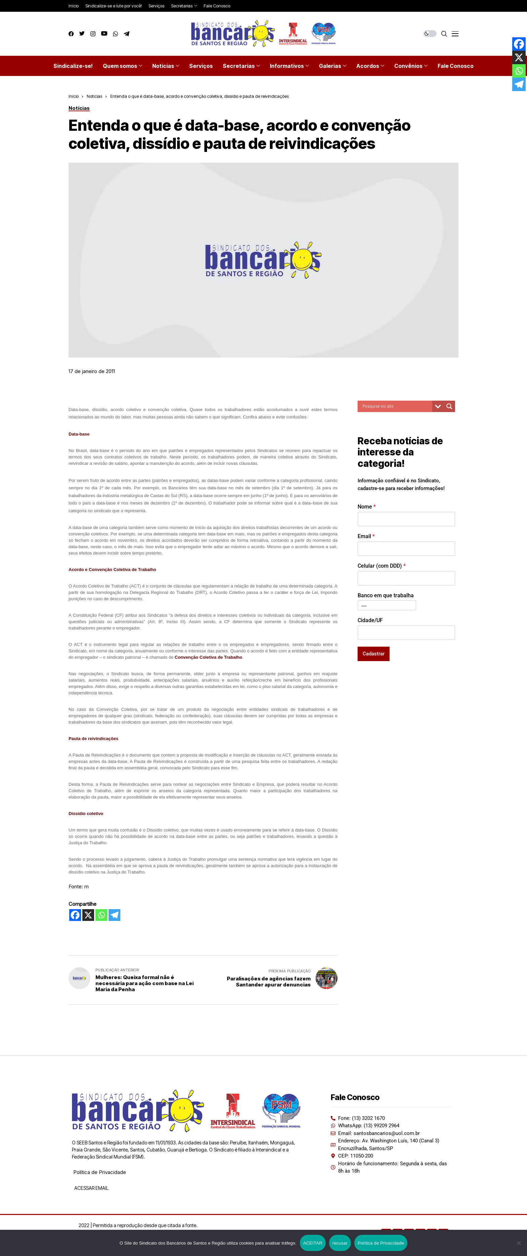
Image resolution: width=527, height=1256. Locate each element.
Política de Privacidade (99, 1172)
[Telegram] (114, 915)
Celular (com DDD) (382, 566)
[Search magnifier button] (449, 406)
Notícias (94, 96)
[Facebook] (75, 915)
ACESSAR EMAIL (91, 1188)
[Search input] (397, 406)
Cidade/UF (370, 620)
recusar (340, 1243)
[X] (88, 915)
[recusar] (518, 1243)
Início (74, 96)
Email (366, 536)
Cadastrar (373, 654)
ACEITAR (312, 1243)
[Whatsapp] (101, 915)
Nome (367, 506)
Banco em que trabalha (386, 595)
